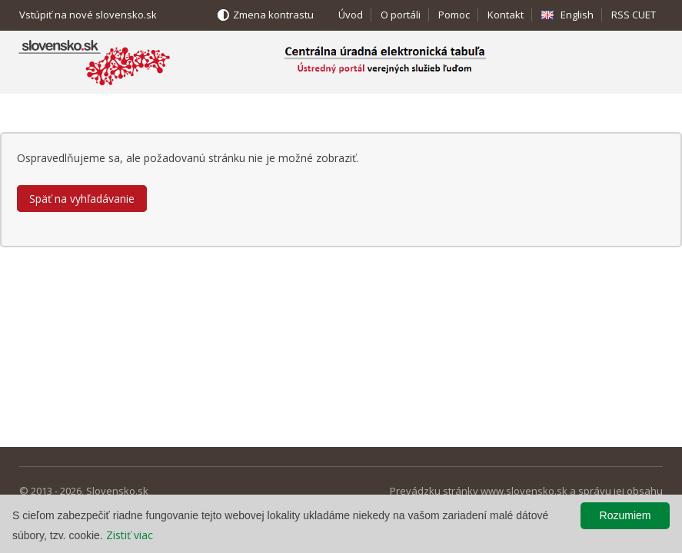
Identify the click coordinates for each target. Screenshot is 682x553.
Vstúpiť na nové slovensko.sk (88, 15)
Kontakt (505, 15)
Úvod (350, 15)
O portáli (401, 15)
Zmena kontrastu (273, 15)
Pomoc (454, 15)
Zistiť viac (129, 535)
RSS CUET (633, 15)
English (577, 15)
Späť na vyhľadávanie (82, 198)
